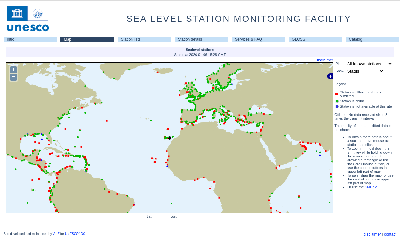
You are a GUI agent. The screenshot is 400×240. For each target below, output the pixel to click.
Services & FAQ (248, 39)
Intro (10, 39)
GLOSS (298, 39)
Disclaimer (324, 60)
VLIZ (56, 234)
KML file (371, 187)
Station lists (130, 39)
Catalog (355, 39)
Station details (190, 39)
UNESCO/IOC (75, 234)
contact (390, 234)
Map (67, 39)
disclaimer (372, 234)
